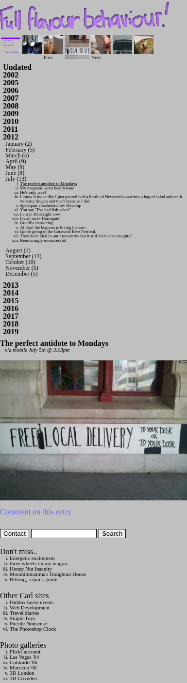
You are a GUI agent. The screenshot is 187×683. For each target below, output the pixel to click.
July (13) (15, 178)
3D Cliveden (23, 678)
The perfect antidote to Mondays (48, 183)
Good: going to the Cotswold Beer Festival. (58, 231)
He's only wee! (33, 192)
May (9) (14, 167)
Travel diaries (24, 613)
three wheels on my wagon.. (39, 563)
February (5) (19, 149)
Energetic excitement (32, 558)
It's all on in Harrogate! (40, 218)
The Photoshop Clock (33, 629)
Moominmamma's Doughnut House (48, 574)
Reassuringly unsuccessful (43, 240)
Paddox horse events (31, 602)
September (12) (23, 256)
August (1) (18, 250)
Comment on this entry (35, 512)
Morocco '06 (23, 667)
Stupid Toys (22, 618)
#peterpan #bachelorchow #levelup (50, 205)
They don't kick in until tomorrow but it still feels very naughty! (76, 235)
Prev (53, 55)
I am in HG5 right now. (40, 214)
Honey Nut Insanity (31, 569)
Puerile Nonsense (28, 623)
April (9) (15, 161)
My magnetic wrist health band (47, 188)
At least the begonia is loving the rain (52, 227)
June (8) (14, 173)
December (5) (21, 273)
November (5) (21, 267)
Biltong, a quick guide (33, 579)
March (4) (17, 155)
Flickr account (25, 651)
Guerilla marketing (36, 222)
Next (101, 55)
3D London (22, 673)
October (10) (20, 262)
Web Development (30, 607)
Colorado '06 (23, 662)
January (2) (18, 143)
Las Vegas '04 (24, 657)
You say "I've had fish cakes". (46, 209)
